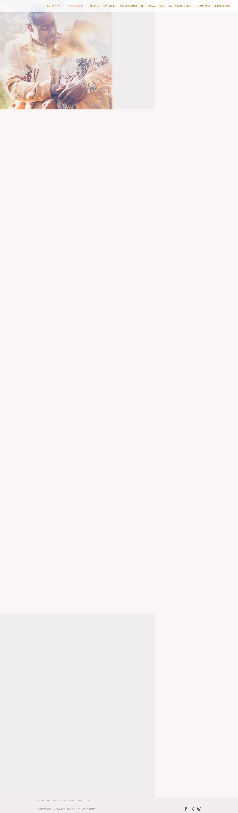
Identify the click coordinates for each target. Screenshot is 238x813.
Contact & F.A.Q (93, 800)
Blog (162, 6)
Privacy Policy (59, 800)
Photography (54, 6)
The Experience (128, 6)
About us (95, 6)
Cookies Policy (76, 800)
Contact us (203, 6)
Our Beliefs (110, 6)
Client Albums (222, 6)
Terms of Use (43, 800)
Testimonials (148, 6)
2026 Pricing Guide (179, 6)
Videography (75, 6)
